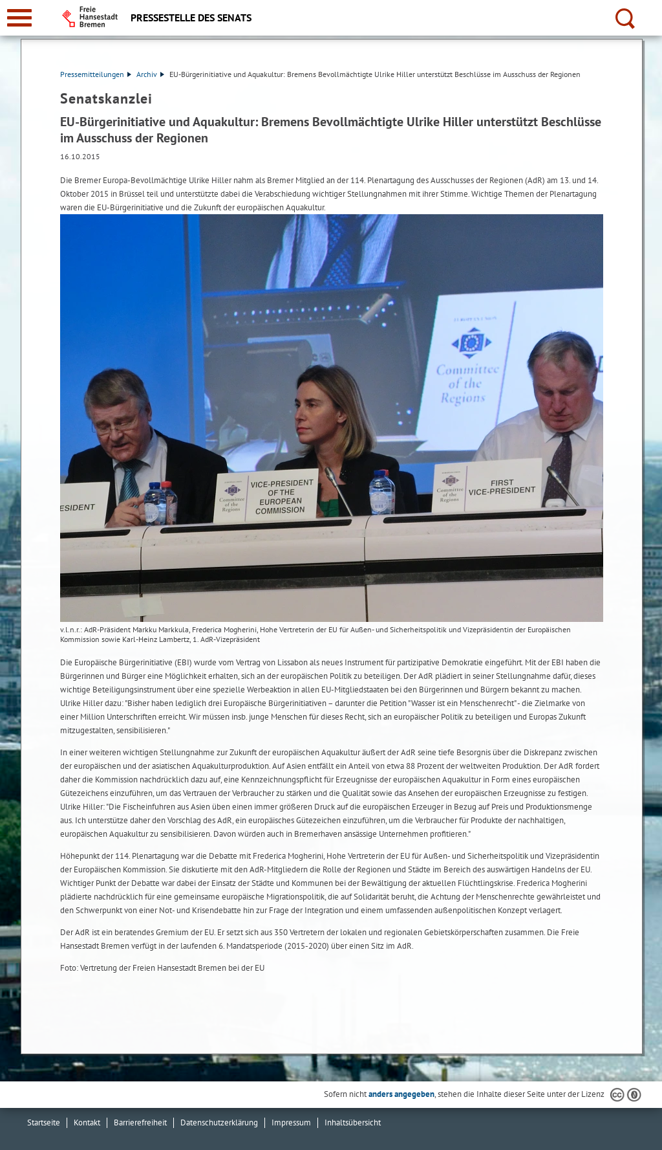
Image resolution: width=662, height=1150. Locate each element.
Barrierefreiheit (140, 1122)
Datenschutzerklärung (219, 1122)
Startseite (43, 1122)
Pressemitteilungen (95, 74)
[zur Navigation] (19, 18)
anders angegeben (401, 1094)
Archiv (150, 74)
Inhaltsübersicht (353, 1122)
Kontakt (87, 1122)
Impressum (291, 1122)
